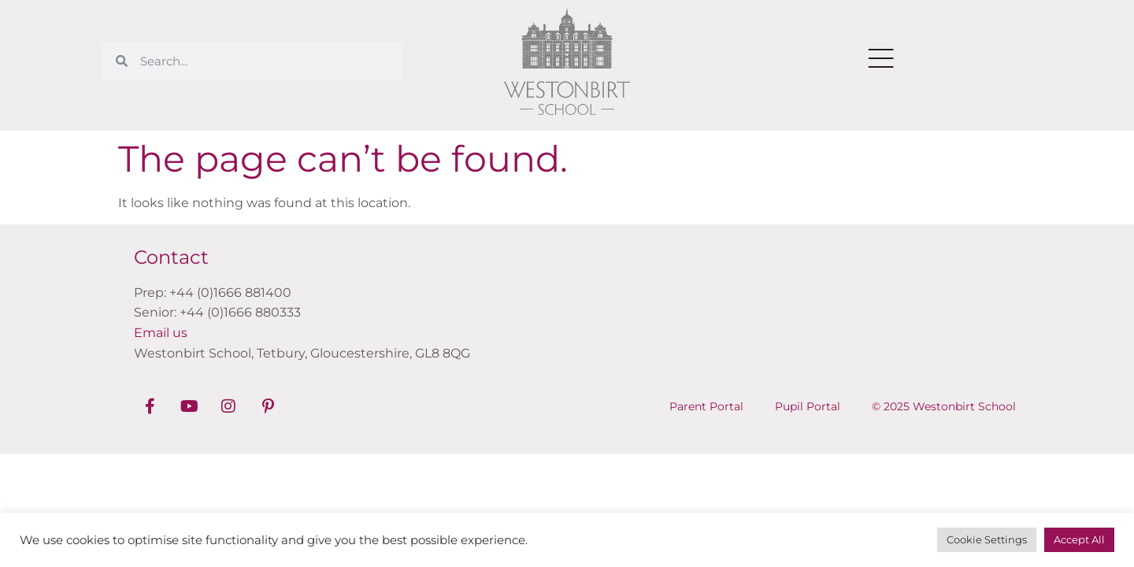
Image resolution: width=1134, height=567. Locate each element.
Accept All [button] (1079, 539)
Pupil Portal (807, 406)
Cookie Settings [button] (987, 539)
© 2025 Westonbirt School (944, 406)
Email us (160, 332)
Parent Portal (706, 406)
